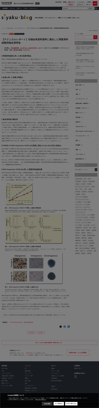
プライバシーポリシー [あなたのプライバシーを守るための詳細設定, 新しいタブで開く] (40, 399)
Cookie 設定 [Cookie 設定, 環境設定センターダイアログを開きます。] (47, 403)
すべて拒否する (59, 403)
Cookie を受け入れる (71, 403)
